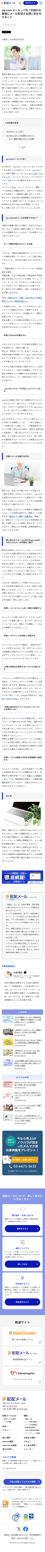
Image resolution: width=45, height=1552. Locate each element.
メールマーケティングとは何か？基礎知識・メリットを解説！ (27, 1106)
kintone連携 (7, 1441)
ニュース (27, 1449)
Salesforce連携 (9, 1445)
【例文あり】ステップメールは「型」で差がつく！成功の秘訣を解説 (27, 1051)
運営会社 (7, 1535)
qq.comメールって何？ (15, 131)
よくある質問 (29, 1445)
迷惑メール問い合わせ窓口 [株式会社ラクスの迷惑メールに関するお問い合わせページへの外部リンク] (19, 1538)
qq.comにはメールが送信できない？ (20, 135)
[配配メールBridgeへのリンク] (22, 1356)
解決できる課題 (10, 1419)
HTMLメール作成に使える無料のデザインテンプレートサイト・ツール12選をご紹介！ (28, 1095)
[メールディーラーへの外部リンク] (22, 1336)
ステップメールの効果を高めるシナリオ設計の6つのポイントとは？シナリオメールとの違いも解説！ (28, 1118)
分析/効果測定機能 (32, 1430)
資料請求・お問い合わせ (23, 1159)
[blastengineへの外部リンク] (22, 1376)
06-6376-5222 (22, 1409)
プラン (5, 1430)
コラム (27, 1441)
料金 (4, 1426)
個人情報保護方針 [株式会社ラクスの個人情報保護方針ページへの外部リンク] (35, 1535)
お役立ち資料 (29, 1438)
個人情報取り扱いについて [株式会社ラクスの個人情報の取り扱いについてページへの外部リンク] (19, 1535)
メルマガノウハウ (9, 25)
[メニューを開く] (41, 3)
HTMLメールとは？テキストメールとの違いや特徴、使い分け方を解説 (28, 1083)
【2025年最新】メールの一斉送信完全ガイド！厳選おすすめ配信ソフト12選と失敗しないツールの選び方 (27, 1019)
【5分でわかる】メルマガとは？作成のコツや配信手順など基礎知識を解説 (28, 1041)
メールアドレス (9, 1468)
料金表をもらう (22, 1302)
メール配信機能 (31, 1422)
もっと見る (22, 147)
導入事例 (6, 1438)
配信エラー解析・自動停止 (21, 516)
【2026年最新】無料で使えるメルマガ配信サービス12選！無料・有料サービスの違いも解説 (27, 1063)
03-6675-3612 (25, 1166)
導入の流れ (7, 1449)
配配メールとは (9, 1416)
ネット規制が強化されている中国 (21, 139)
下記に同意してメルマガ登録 (22, 1482)
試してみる (22, 1264)
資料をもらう (30, 3)
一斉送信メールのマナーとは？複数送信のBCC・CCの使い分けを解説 (27, 1031)
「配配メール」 (12, 904)
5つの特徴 (8, 1422)
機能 (26, 1416)
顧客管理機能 (30, 1427)
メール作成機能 (31, 1425)
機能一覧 (28, 1419)
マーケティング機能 (32, 1433)
